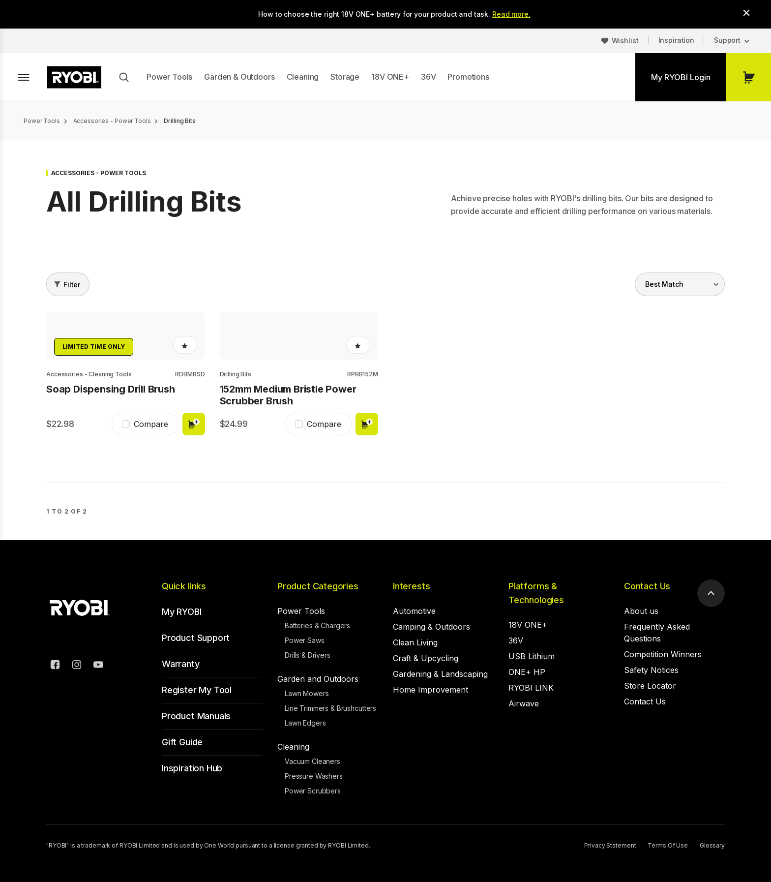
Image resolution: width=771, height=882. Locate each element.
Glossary (712, 845)
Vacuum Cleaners (312, 761)
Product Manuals (196, 716)
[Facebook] (55, 666)
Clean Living (415, 642)
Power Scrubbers (313, 791)
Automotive (414, 611)
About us (641, 611)
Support (727, 40)
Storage (344, 77)
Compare (151, 424)
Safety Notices (651, 670)
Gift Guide (182, 742)
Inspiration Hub (192, 768)
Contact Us (647, 586)
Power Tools (169, 77)
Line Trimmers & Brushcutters (330, 708)
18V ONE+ (390, 77)
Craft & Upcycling (425, 658)
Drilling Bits (235, 374)
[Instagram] (77, 666)
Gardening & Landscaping (440, 674)
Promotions (468, 77)
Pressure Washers (314, 776)
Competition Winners (663, 654)
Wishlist (625, 40)
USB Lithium (531, 656)
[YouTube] (98, 666)
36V (428, 77)
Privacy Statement (610, 845)
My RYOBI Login (681, 77)
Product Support (196, 638)
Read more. (511, 14)
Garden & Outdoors (239, 77)
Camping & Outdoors (431, 627)
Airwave (523, 703)
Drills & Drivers (307, 655)
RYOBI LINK (531, 688)
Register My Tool (197, 690)
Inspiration (676, 40)
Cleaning (303, 77)
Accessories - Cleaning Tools (89, 374)
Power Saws (305, 640)
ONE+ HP (526, 672)
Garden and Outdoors (317, 679)
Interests (411, 586)
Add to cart (193, 424)
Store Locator (650, 686)
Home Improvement (430, 690)
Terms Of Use (668, 845)
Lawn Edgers (305, 723)
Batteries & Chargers (317, 625)
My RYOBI (182, 612)
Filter (71, 284)
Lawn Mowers (306, 693)
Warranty (181, 664)
